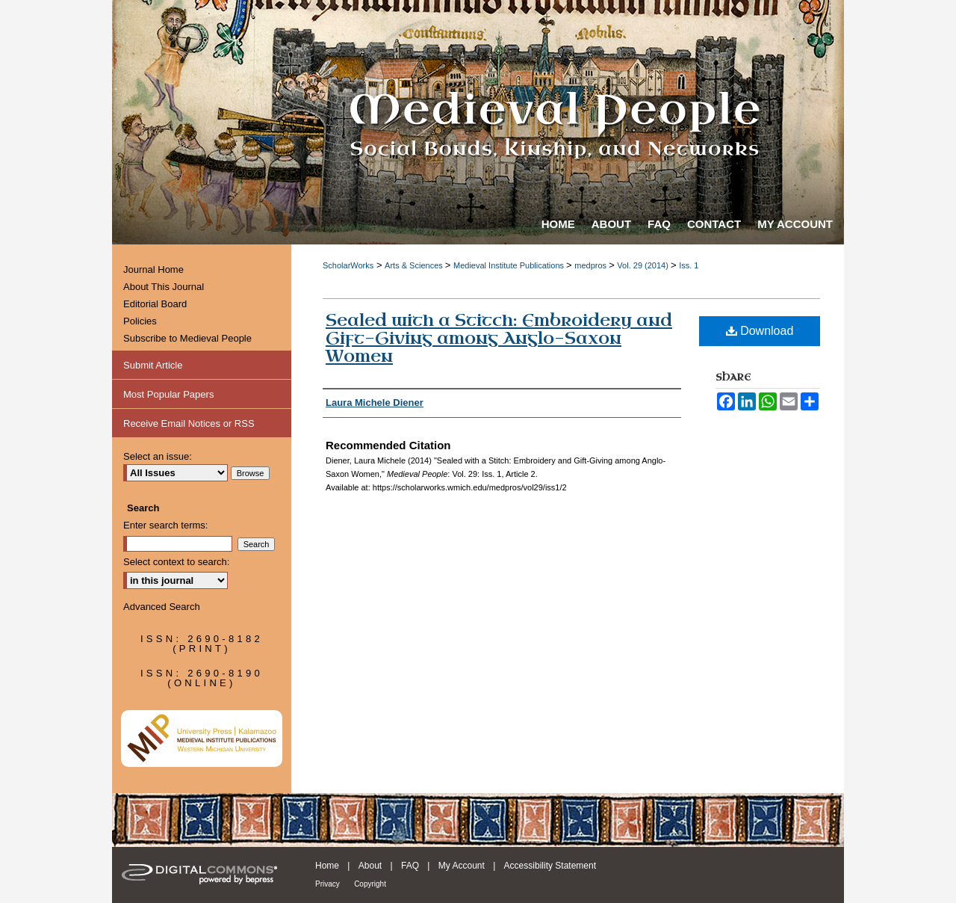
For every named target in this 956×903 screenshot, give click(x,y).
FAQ (410, 865)
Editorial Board (155, 303)
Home (327, 865)
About (370, 865)
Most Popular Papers (168, 394)
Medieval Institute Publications (509, 265)
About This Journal (163, 286)
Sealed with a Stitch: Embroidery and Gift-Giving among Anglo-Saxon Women (499, 338)
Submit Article (152, 365)
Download (760, 330)
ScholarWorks (348, 265)
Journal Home (153, 269)
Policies (140, 321)
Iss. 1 (688, 265)
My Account (461, 865)
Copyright (370, 884)
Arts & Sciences (415, 265)
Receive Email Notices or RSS (189, 423)
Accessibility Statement (550, 865)
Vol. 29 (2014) (644, 265)
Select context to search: (176, 561)
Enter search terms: (165, 525)
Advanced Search (161, 606)
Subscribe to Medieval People (187, 338)
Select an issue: (157, 456)
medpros (591, 265)
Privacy (327, 884)
